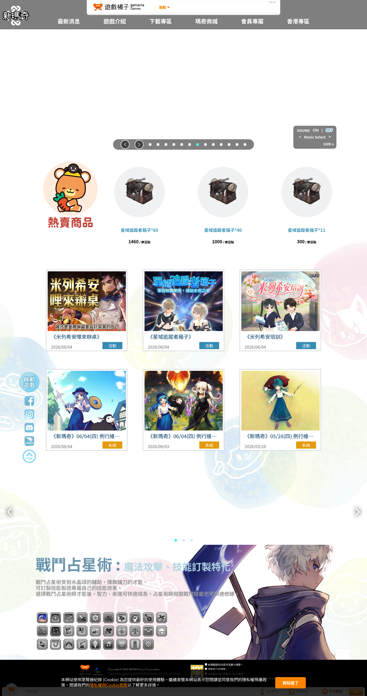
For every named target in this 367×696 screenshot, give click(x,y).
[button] (125, 144)
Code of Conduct (252, 90)
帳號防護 (252, 58)
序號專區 (206, 36)
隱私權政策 (252, 101)
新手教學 (114, 58)
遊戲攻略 (114, 80)
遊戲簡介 (114, 36)
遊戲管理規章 (252, 80)
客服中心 (252, 69)
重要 (69, 47)
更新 (69, 69)
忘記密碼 (252, 47)
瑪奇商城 (206, 47)
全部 (69, 36)
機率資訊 (114, 69)
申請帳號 (252, 36)
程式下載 (160, 36)
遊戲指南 (114, 47)
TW (271, 2)
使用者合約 (252, 112)
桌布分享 (160, 47)
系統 (69, 58)
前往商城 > (70, 241)
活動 (69, 80)
